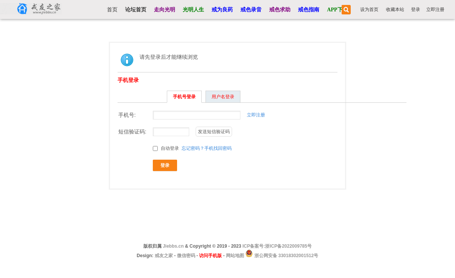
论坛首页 (135, 10)
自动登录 (166, 148)
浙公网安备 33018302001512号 (285, 255)
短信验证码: (132, 132)
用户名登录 (223, 96)
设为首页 (369, 9)
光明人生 (193, 10)
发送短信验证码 (214, 131)
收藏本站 (395, 9)
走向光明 (164, 10)
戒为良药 (222, 10)
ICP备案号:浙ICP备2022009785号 (277, 246)
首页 (112, 10)
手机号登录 (184, 96)
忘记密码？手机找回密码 (207, 148)
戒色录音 (251, 10)
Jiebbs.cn (173, 246)
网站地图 (235, 255)
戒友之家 (164, 255)
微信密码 (186, 255)
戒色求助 (279, 10)
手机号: (127, 115)
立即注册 (435, 9)
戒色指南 (308, 10)
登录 (415, 9)
